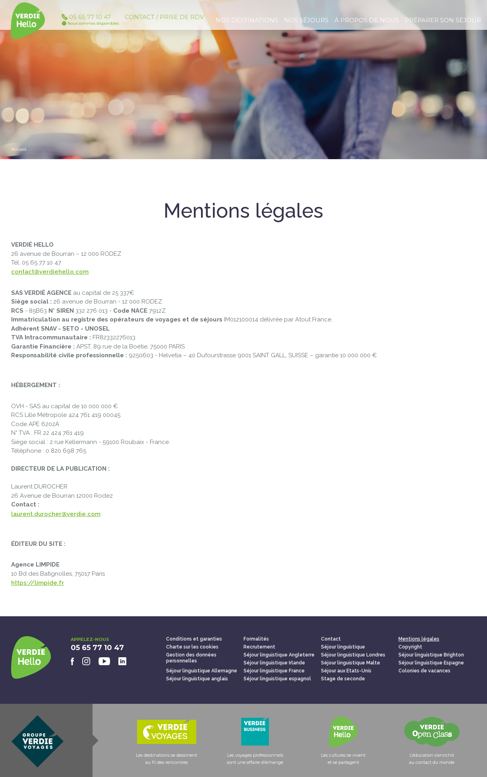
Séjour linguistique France (274, 671)
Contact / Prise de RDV (164, 20)
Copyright (410, 647)
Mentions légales (418, 639)
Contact (331, 639)
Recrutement (259, 647)
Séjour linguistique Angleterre (279, 655)
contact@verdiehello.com (50, 271)
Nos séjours (306, 20)
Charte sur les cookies (192, 647)
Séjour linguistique (343, 647)
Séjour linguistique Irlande (274, 663)
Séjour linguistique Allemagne (201, 671)
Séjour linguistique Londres (353, 655)
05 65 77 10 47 (90, 22)
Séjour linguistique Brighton (431, 655)
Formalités (256, 639)
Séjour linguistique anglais (197, 679)
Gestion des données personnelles (191, 658)
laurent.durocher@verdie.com (55, 514)
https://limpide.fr (37, 582)
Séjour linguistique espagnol (277, 679)
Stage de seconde (343, 679)
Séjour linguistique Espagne (431, 663)
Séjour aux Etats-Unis (346, 671)
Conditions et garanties (194, 639)
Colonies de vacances (424, 671)
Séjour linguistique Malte (350, 663)
